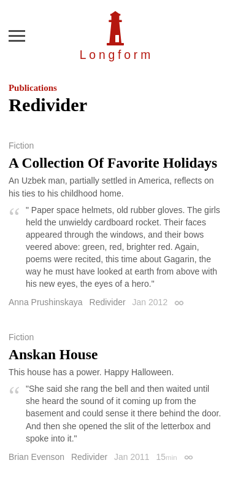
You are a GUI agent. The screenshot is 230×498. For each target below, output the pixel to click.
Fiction (21, 145)
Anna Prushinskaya (46, 302)
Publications (33, 88)
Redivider (108, 302)
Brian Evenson (36, 457)
